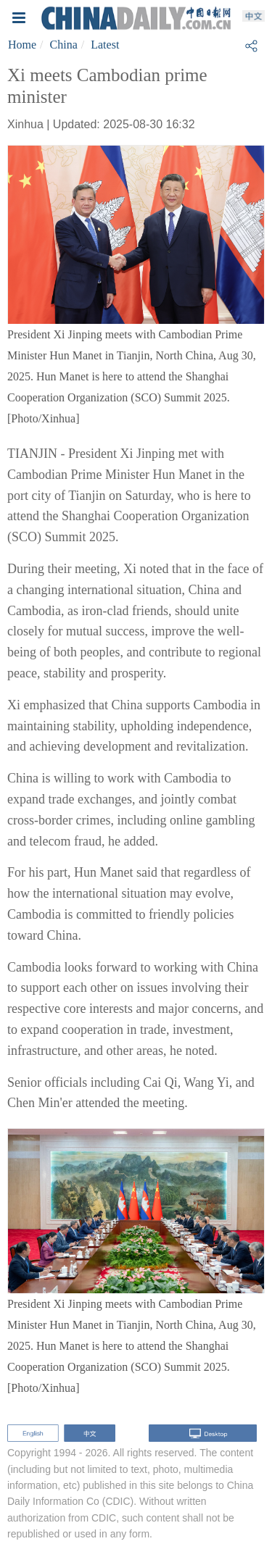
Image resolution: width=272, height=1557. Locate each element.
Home (22, 44)
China (64, 44)
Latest (105, 44)
